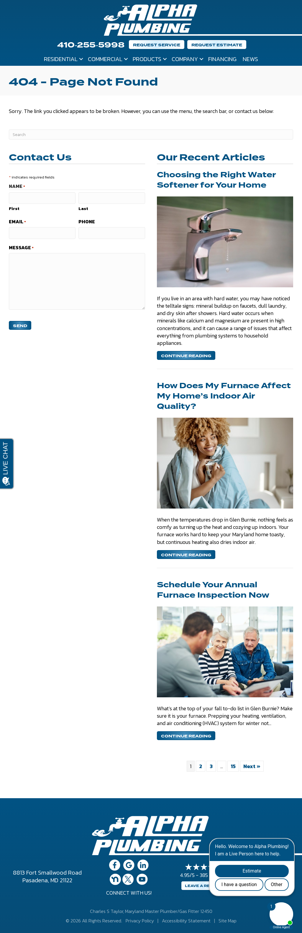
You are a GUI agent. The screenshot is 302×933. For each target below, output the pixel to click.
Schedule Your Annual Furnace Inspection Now (213, 590)
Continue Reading (186, 356)
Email (17, 221)
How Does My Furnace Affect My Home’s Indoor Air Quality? (224, 396)
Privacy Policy (140, 920)
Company (185, 59)
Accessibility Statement (186, 920)
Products (147, 59)
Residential (61, 59)
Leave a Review (203, 885)
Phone (86, 221)
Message (21, 247)
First (14, 208)
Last (83, 208)
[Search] (151, 134)
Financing (222, 59)
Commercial (105, 59)
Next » (251, 766)
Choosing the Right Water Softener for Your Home (216, 180)
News (250, 59)
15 (233, 766)
